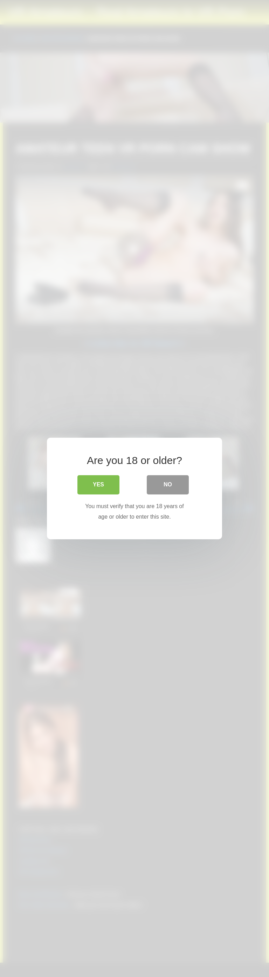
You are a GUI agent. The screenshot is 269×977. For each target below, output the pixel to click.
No (168, 484)
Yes (98, 484)
